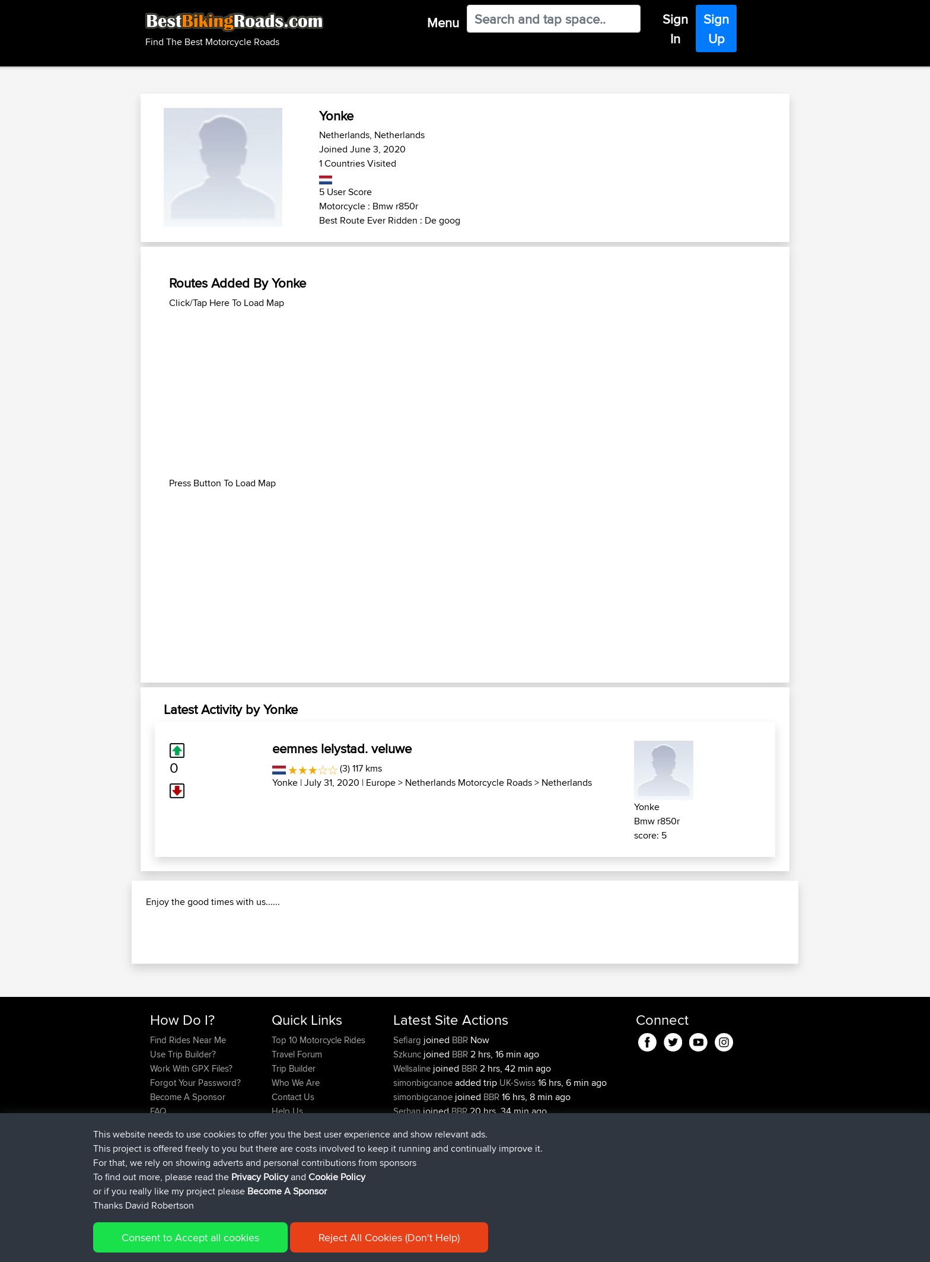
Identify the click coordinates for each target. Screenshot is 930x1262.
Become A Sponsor (287, 1191)
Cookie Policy (336, 1177)
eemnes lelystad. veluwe (342, 748)
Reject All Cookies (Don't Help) (389, 1237)
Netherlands (567, 782)
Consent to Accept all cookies (190, 1237)
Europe (381, 782)
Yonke (285, 782)
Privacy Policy (259, 1177)
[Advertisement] (465, 393)
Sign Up (716, 28)
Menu (443, 22)
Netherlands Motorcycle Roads (468, 782)
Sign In (675, 28)
